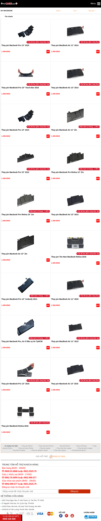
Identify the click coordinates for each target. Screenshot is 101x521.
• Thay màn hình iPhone (46, 446)
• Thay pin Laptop (44, 448)
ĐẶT (48, 51)
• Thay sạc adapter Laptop (39, 450)
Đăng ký (74, 491)
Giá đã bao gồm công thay (90, 42)
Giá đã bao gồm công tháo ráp (38, 42)
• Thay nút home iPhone (25, 448)
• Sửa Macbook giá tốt (78, 450)
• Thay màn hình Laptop (63, 448)
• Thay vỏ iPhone (81, 446)
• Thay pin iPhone (26, 446)
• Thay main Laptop (59, 450)
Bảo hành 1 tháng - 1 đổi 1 (40, 296)
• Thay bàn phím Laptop (84, 448)
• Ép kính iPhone (64, 446)
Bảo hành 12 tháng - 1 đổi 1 (89, 126)
